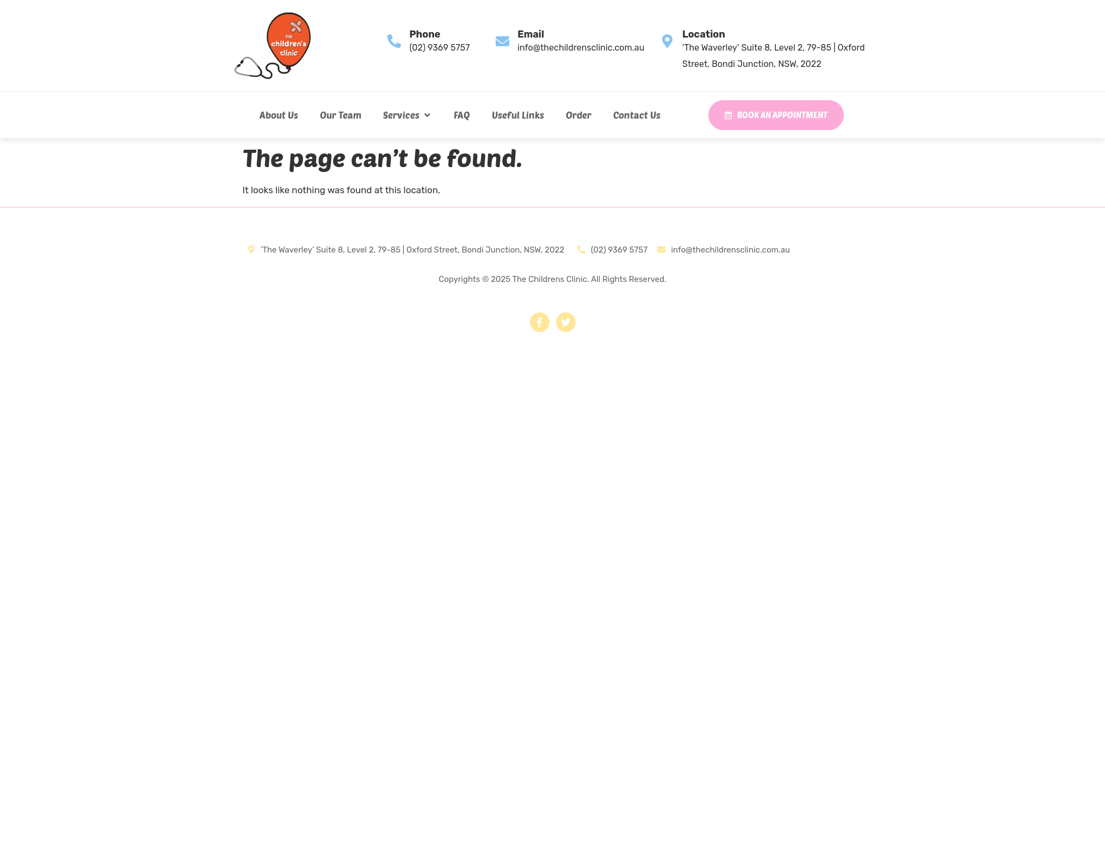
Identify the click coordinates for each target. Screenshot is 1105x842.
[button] (407, 115)
